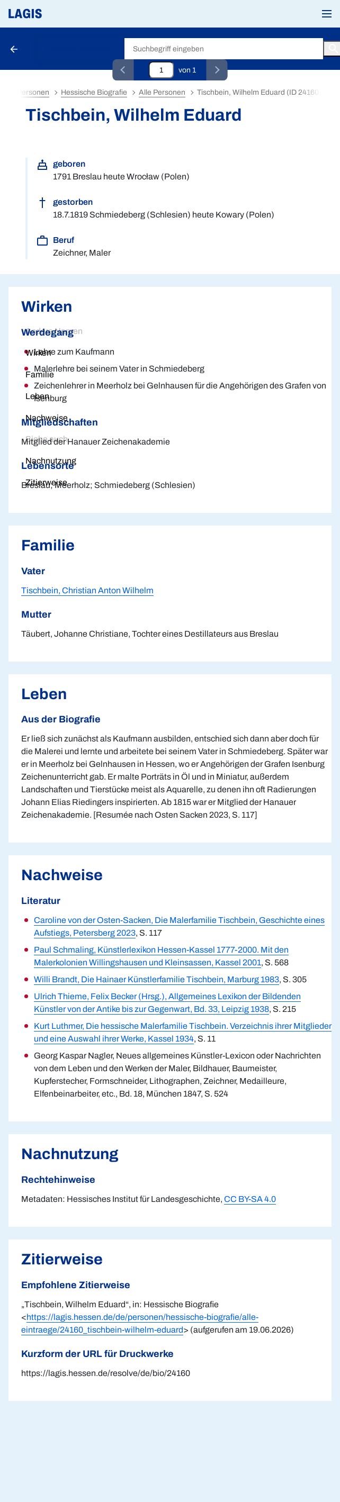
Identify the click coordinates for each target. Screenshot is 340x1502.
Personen (33, 92)
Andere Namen (54, 331)
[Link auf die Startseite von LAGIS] (60, 14)
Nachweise (46, 417)
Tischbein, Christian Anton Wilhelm (87, 590)
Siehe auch (46, 439)
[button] (327, 14)
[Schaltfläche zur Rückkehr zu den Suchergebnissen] (14, 48)
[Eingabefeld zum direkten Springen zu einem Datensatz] (161, 69)
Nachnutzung (50, 460)
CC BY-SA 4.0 (250, 1199)
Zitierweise (46, 482)
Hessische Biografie (78, 49)
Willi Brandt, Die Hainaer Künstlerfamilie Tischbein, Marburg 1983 (156, 979)
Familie (39, 374)
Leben (37, 396)
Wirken (38, 352)
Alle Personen (162, 92)
